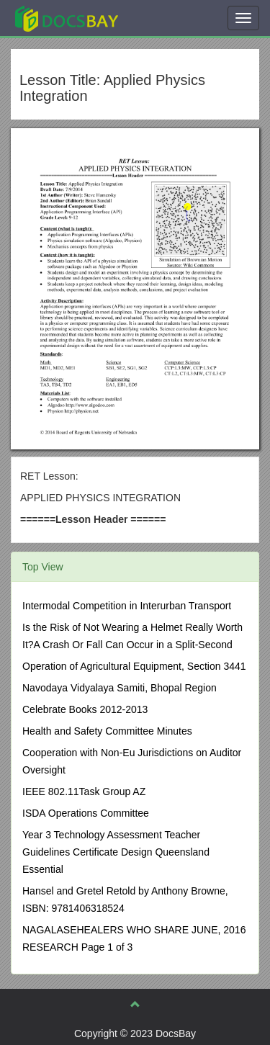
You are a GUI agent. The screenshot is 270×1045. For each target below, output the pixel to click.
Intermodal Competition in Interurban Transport (126, 605)
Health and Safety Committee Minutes (107, 731)
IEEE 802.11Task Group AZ (83, 791)
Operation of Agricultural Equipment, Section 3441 (134, 666)
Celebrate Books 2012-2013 (85, 709)
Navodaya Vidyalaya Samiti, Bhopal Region (119, 688)
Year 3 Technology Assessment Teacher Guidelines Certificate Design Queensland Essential (116, 852)
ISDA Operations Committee (85, 813)
